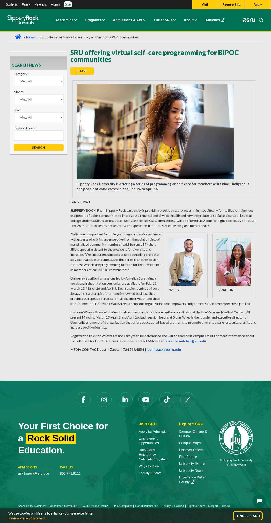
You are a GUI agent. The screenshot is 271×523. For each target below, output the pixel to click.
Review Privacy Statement (27, 518)
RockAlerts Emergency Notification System (153, 454)
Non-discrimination (146, 506)
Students (12, 4)
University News (191, 470)
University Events (192, 463)
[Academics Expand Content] (75, 20)
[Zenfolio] (187, 399)
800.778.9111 (70, 473)
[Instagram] (104, 399)
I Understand (247, 516)
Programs (93, 20)
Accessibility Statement (32, 506)
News (30, 37)
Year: (17, 110)
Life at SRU (163, 20)
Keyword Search (25, 128)
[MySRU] (249, 20)
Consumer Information (63, 506)
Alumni (55, 4)
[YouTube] (145, 399)
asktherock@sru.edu (33, 473)
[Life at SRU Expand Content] (174, 20)
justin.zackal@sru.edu (164, 349)
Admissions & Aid (127, 20)
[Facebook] (83, 399)
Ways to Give (149, 466)
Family (26, 4)
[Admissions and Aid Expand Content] (144, 20)
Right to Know (196, 506)
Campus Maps (190, 443)
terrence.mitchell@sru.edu (185, 341)
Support (213, 506)
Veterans (41, 4)
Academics (64, 20)
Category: (21, 74)
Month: (19, 92)
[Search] (259, 20)
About (189, 20)
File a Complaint (122, 506)
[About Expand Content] (103, 20)
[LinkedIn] (125, 399)
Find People (188, 457)
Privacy (166, 506)
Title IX (225, 506)
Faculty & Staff (150, 473)
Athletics (215, 20)
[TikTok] (166, 399)
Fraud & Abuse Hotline (94, 506)
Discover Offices (191, 450)
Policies (179, 506)
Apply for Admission (154, 431)
